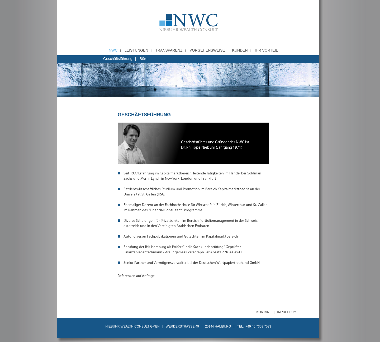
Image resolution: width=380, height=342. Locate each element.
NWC (113, 50)
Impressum (286, 312)
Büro (144, 59)
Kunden (240, 50)
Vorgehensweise (207, 50)
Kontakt (263, 312)
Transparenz (168, 50)
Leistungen (136, 50)
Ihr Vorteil (266, 50)
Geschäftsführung (117, 59)
